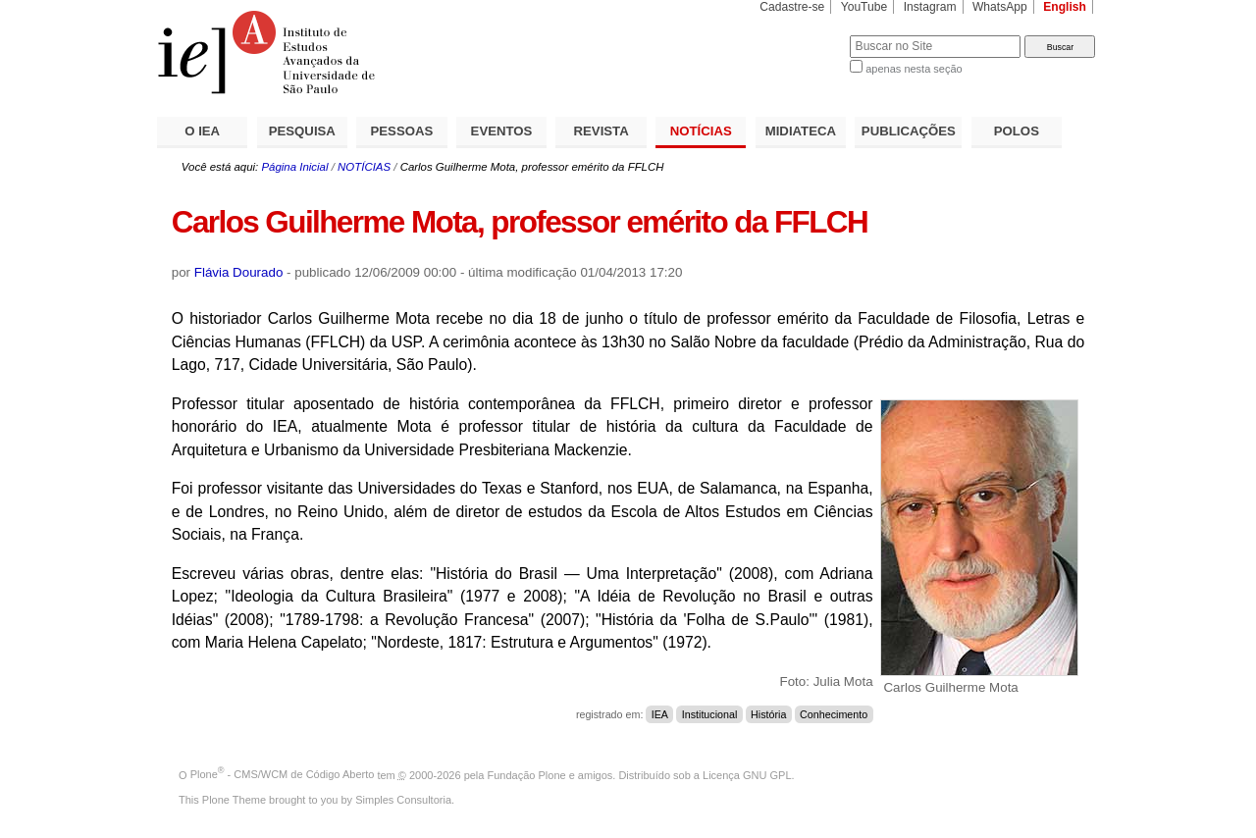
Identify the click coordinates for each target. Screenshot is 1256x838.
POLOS (1016, 131)
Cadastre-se (791, 7)
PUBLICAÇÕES (909, 131)
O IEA (202, 131)
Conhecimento (833, 714)
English (1064, 7)
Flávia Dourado (239, 272)
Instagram (930, 7)
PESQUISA (302, 131)
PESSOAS (402, 131)
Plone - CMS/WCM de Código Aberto (282, 774)
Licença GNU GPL (747, 774)
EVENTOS (502, 131)
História (768, 714)
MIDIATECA (800, 131)
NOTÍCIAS (701, 131)
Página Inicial (294, 167)
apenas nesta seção (913, 69)
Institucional (710, 714)
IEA (660, 714)
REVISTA (601, 131)
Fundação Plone (527, 774)
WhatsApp (999, 7)
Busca (802, 34)
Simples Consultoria (403, 800)
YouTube (864, 7)
